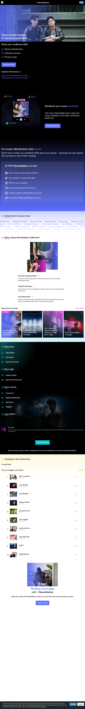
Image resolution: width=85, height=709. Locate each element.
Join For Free (8, 65)
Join (81, 2)
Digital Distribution (10, 398)
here (44, 707)
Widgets (6, 407)
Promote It (7, 393)
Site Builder (7, 353)
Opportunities (9, 375)
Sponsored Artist (10, 362)
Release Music (52, 126)
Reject (80, 704)
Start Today (42, 603)
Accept (73, 704)
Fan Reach (7, 357)
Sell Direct (7, 402)
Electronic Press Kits (11, 380)
